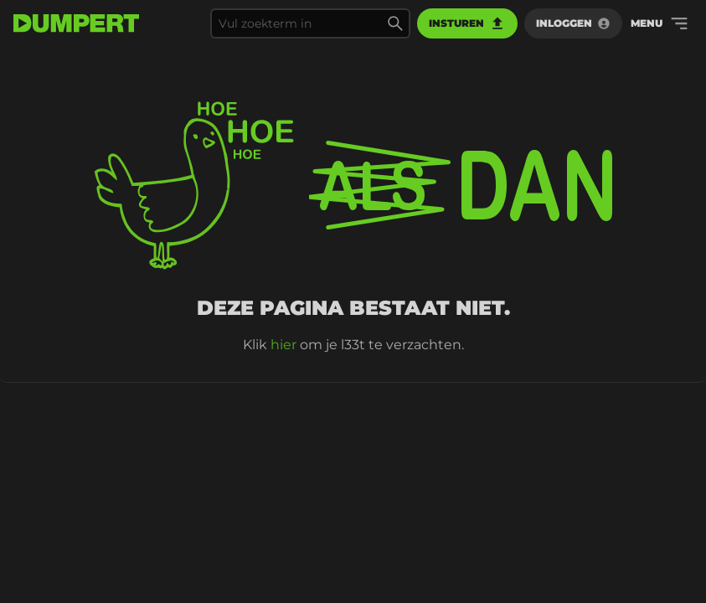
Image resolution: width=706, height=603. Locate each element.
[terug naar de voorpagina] (76, 23)
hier (283, 345)
